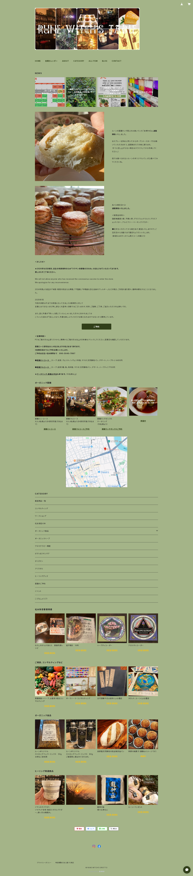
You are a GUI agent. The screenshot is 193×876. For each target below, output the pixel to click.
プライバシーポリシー (44, 863)
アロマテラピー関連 (43, 546)
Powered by (96, 871)
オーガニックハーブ (42, 538)
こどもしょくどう (41, 599)
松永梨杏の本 (40, 523)
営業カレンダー (51, 61)
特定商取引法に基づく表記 (64, 863)
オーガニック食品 (42, 531)
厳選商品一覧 (40, 501)
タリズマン (39, 561)
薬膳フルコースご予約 (81, 429)
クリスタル (39, 569)
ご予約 (96, 326)
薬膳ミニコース (50, 429)
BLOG (104, 61)
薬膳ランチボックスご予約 (112, 429)
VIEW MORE (49, 653)
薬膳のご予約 (40, 584)
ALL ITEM (93, 61)
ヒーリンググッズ (41, 576)
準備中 (143, 421)
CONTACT (116, 61)
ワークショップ (40, 516)
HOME (38, 61)
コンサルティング (41, 508)
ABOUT (65, 61)
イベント (38, 591)
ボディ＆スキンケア (42, 553)
